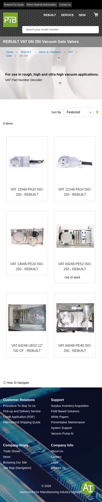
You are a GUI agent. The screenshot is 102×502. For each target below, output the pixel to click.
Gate (9, 55)
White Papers (60, 417)
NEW (82, 15)
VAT (70, 52)
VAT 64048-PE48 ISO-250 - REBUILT (75, 348)
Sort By (56, 112)
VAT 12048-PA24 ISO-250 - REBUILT (27, 192)
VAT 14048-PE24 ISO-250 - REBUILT (27, 266)
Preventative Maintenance (68, 422)
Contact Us (65, 4)
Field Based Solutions (65, 411)
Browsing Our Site (15, 462)
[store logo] (10, 19)
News (6, 456)
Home (9, 52)
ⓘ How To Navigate (16, 382)
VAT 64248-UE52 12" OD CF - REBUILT (27, 348)
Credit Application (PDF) (19, 417)
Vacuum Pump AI (62, 433)
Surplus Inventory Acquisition (70, 405)
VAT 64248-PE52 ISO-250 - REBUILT (75, 266)
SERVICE (67, 15)
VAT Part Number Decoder (23, 80)
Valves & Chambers (50, 52)
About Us (57, 451)
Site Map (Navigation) (17, 468)
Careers (56, 456)
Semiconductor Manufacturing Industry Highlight (51, 492)
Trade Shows (11, 451)
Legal (54, 462)
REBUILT (50, 15)
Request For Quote (14, 4)
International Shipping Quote (21, 422)
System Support (61, 428)
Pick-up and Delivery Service (22, 411)
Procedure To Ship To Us (19, 405)
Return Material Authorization (41, 4)
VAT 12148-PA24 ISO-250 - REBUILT (75, 192)
